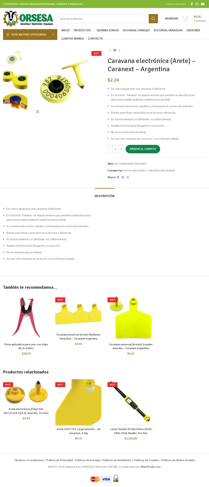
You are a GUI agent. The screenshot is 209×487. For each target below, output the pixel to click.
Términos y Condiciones (29, 460)
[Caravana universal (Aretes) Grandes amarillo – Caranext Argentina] (131, 317)
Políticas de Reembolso (116, 460)
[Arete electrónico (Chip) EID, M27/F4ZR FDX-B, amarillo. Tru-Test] (26, 392)
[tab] (104, 194)
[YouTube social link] (203, 4)
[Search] (107, 18)
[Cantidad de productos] (116, 149)
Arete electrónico (135, 170)
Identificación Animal (161, 170)
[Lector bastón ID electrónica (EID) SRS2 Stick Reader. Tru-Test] (131, 402)
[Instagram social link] (197, 4)
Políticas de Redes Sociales (178, 460)
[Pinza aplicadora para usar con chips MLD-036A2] (26, 317)
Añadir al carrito (143, 148)
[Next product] (119, 50)
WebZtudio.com (150, 466)
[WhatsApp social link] (127, 177)
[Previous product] (110, 50)
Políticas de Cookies (146, 460)
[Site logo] (28, 18)
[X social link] (122, 177)
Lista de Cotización (175, 3)
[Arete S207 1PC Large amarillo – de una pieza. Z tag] (78, 402)
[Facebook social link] (192, 4)
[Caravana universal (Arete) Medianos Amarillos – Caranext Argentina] (78, 312)
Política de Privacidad (59, 460)
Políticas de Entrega (87, 460)
